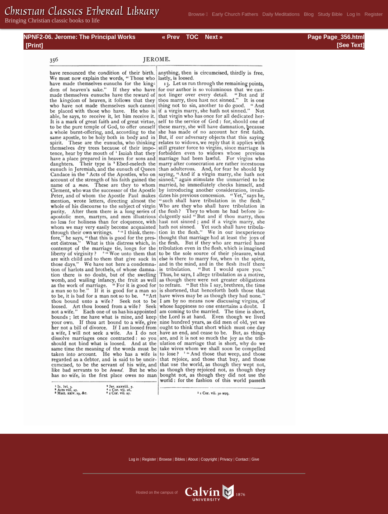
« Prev (171, 37)
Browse (198, 14)
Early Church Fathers (235, 14)
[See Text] (350, 45)
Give (255, 459)
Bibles (180, 459)
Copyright (209, 459)
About (193, 459)
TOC (192, 37)
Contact (242, 459)
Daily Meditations (280, 14)
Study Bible (330, 14)
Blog (309, 14)
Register (373, 14)
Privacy (226, 459)
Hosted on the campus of (194, 493)
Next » (214, 37)
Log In (353, 14)
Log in (134, 459)
